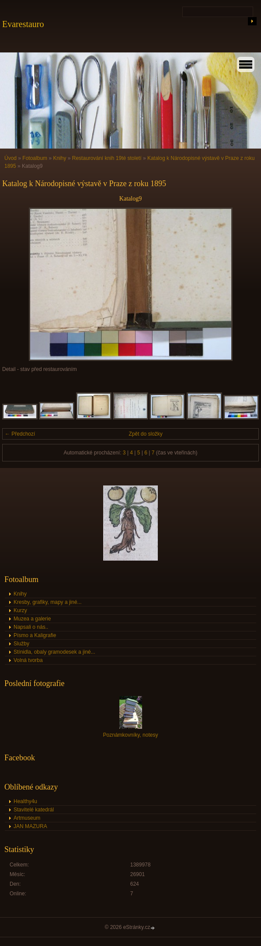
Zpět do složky (146, 434)
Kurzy (20, 610)
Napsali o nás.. (31, 627)
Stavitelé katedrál (34, 810)
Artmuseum (27, 818)
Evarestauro (23, 24)
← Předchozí (20, 434)
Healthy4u (25, 801)
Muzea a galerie (32, 619)
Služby (21, 644)
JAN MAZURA (30, 826)
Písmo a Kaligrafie (35, 635)
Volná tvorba (28, 660)
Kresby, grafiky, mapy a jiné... (48, 602)
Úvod (10, 158)
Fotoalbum (34, 158)
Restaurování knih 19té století (107, 158)
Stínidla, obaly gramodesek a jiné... (54, 652)
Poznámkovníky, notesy (130, 735)
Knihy (59, 158)
